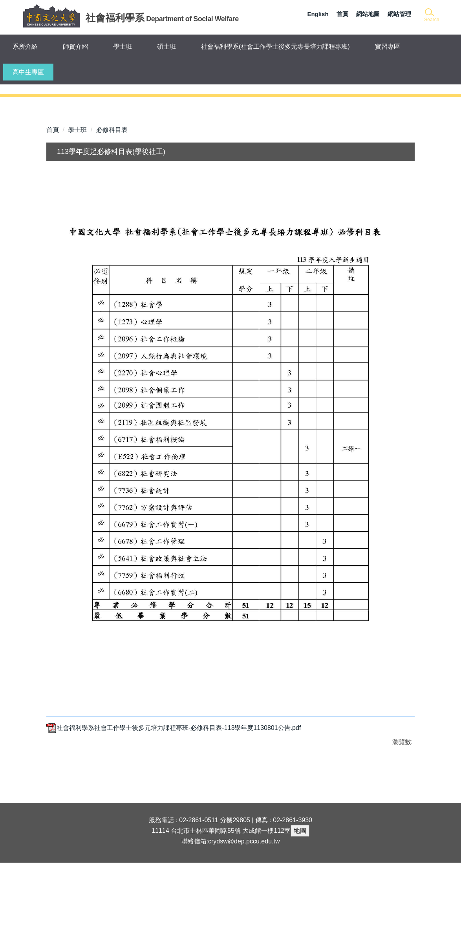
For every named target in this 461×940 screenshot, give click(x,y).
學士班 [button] (122, 46)
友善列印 (128, 842)
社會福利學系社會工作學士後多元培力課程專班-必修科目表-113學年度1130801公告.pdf (173, 805)
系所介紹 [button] (25, 46)
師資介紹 (75, 46)
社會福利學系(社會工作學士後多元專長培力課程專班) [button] (275, 46)
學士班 (77, 207)
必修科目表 (112, 207)
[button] (431, 15)
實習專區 (387, 46)
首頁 (342, 14)
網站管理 (399, 14)
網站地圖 (368, 14)
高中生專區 (28, 72)
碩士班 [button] (166, 46)
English (317, 14)
